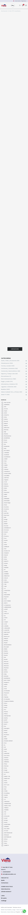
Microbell (6, 647)
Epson (5, 521)
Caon (5, 461)
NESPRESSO (7, 678)
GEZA (5, 557)
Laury (5, 611)
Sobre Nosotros (5, 889)
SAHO (5, 749)
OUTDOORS (7, 690)
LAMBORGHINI (7, 607)
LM (5, 619)
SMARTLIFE (7, 778)
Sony (5, 787)
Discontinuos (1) (14, 376)
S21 (5, 747)
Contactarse (4, 883)
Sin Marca (6, 772)
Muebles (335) (14, 389)
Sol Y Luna (6, 784)
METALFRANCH (7, 644)
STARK (5, 791)
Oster (5, 688)
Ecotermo (6, 509)
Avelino (6, 419)
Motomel (6, 663)
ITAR (5, 584)
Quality (6, 718)
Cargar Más (15, 349)
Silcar (5, 768)
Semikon (6, 757)
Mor (5, 657)
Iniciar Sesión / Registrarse (20, 0)
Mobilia (6, 651)
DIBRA (5, 494)
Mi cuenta (3, 898)
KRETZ (5, 603)
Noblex (5, 684)
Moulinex (6, 667)
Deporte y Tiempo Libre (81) (14, 373)
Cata (5, 463)
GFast (5, 559)
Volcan (5, 822)
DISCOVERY (7, 500)
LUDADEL (6, 626)
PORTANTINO (7, 715)
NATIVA (6, 672)
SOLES (5, 782)
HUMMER (6, 573)
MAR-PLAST (7, 632)
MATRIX (6, 640)
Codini (5, 467)
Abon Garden (7, 402)
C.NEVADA (6, 452)
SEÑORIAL (6, 761)
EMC (5, 517)
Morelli (5, 659)
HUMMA (6, 571)
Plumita (6, 711)
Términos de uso (17, 907)
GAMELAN (6, 546)
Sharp (5, 764)
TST (5, 814)
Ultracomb (6, 816)
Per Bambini (7, 699)
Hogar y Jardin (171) (14, 381)
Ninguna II (6, 682)
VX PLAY (6, 830)
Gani (5, 548)
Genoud (6, 555)
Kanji (5, 592)
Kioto (5, 599)
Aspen (5, 411)
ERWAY (6, 523)
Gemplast (6, 553)
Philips (5, 705)
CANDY (5, 459)
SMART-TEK (7, 776)
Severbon (6, 759)
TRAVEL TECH (7, 805)
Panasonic (6, 693)
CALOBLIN (6, 454)
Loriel (5, 624)
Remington (6, 728)
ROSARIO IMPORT (8, 741)
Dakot (5, 488)
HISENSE (6, 567)
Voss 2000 (6, 828)
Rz (4, 745)
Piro (5, 709)
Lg (4, 615)
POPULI (6, 713)
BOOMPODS (7, 438)
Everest (6, 532)
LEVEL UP (6, 613)
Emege (5, 519)
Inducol (6, 578)
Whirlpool (6, 835)
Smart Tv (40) (14, 394)
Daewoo (6, 484)
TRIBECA (6, 807)
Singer (5, 770)
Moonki (6, 655)
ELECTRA (6, 513)
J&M (5, 586)
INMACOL (6, 582)
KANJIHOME (7, 594)
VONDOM (6, 826)
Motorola (6, 665)
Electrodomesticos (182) (14, 378)
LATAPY (6, 609)
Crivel (5, 482)
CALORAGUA (7, 456)
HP (4, 569)
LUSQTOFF (6, 630)
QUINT (5, 720)
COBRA (6, 465)
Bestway (6, 429)
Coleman (6, 469)
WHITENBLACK (7, 837)
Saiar (5, 751)
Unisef (5, 818)
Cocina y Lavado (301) (14, 365)
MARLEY (6, 638)
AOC (5, 406)
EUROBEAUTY (7, 527)
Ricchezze (6, 734)
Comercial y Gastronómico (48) (14, 371)
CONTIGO (6, 477)
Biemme (6, 433)
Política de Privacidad (6, 907)
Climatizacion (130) (14, 363)
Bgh (5, 431)
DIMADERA (6, 498)
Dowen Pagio (7, 502)
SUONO (6, 795)
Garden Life (7, 550)
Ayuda (2, 880)
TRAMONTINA (7, 803)
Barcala (6, 421)
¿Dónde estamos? (6, 891)
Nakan (5, 670)
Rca (5, 726)
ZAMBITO (6, 845)
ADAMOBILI (7, 404)
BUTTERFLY (7, 450)
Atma (5, 417)
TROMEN (6, 809)
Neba (5, 674)
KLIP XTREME (7, 601)
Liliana (5, 617)
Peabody (6, 697)
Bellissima (6, 427)
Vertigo (6, 820)
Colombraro (7, 471)
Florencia (6, 536)
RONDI (5, 738)
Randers (6, 722)
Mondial (6, 653)
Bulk (5, 448)
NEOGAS (6, 676)
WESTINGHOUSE (8, 832)
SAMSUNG (6, 753)
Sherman (6, 766)
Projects (18, 912)
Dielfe (5, 496)
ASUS (5, 413)
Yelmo (5, 843)
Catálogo (3, 900)
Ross (5, 743)
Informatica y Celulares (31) (14, 384)
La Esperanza (7, 605)
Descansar (6, 492)
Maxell (5, 642)
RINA (5, 736)
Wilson (5, 839)
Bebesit (6, 423)
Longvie (6, 621)
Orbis (5, 686)
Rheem (5, 732)
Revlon (5, 730)
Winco (5, 841)
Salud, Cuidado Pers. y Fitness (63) (14, 391)
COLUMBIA (6, 475)
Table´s (6, 797)
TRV (5, 812)
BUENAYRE (6, 446)
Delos (5, 490)
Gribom (6, 563)
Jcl (5, 588)
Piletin (5, 707)
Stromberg (6, 793)
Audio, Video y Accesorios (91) (14, 360)
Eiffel (5, 511)
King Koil (6, 596)
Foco (5, 538)
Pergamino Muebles (9, 701)
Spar (5, 789)
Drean (5, 505)
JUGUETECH (7, 590)
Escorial (6, 525)
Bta (5, 444)
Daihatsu (6, 486)
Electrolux (6, 515)
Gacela (5, 540)
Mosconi (6, 661)
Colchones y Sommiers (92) (14, 368)
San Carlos (6, 755)
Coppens (6, 479)
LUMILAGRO (7, 628)
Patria (5, 695)
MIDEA (5, 649)
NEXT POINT (7, 680)
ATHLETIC (6, 415)
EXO (5, 534)
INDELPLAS (6, 576)
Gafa (5, 542)
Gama (5, 544)
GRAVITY (6, 561)
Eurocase (6, 530)
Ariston (6, 408)
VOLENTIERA (7, 824)
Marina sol (6, 636)
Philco (5, 703)
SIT (5, 774)
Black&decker (7, 436)
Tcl (5, 799)
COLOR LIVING (7, 473)
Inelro (5, 580)
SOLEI (5, 780)
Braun (5, 440)
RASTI (5, 724)
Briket (5, 442)
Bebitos (6, 425)
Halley (5, 565)
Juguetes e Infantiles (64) (14, 386)
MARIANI (6, 634)
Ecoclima (6, 507)
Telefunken (6, 801)
